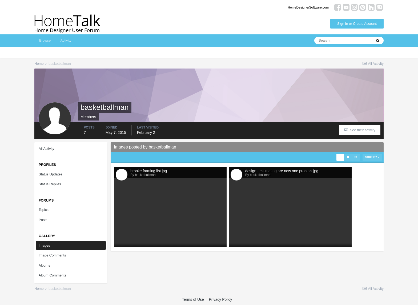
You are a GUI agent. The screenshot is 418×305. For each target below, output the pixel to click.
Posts (43, 220)
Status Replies (50, 184)
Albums (44, 265)
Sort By (372, 157)
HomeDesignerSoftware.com (308, 7)
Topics (44, 210)
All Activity (46, 149)
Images (44, 245)
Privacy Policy (220, 299)
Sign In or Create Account (357, 24)
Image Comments (52, 255)
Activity (65, 40)
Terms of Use (193, 299)
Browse (45, 40)
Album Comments (52, 275)
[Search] (343, 40)
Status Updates (50, 174)
